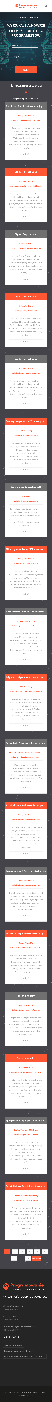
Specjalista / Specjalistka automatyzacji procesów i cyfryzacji (26, 742)
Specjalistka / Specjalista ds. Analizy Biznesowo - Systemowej (26, 1120)
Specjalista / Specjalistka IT (25, 486)
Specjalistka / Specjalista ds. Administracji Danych (26, 1186)
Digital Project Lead (26, 171)
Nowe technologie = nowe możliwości (19, 1326)
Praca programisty (11, 1316)
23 (27, 1258)
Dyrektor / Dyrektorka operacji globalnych (26, 106)
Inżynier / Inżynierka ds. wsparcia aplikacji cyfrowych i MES (26, 677)
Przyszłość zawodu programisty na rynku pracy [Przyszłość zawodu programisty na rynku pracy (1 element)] (24, 1356)
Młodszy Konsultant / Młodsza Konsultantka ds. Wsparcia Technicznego (26, 549)
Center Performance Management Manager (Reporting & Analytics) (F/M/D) (26, 611)
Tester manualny (25, 995)
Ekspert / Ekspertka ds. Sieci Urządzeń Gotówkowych (26, 933)
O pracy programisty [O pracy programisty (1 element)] (13, 1345)
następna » (36, 1258)
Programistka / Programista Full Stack (26, 870)
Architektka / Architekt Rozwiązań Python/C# (26, 805)
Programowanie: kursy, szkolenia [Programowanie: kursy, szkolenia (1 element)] (18, 1351)
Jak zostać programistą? (13, 1306)
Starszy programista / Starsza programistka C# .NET (26, 421)
